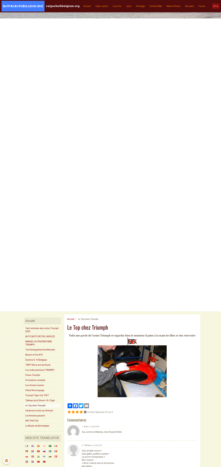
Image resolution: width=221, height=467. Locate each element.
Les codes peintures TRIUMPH (39, 370)
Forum (202, 6)
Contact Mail (156, 6)
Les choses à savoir (34, 385)
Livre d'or (117, 6)
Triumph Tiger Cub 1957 (37, 395)
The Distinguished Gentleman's (40, 349)
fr (214, 6)
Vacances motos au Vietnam (39, 410)
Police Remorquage (34, 390)
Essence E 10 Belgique (36, 360)
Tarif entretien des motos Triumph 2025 (42, 330)
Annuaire (189, 6)
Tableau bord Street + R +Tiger (40, 400)
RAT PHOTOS (32, 420)
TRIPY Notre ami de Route (37, 365)
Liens (128, 6)
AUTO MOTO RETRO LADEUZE (40, 336)
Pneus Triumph (32, 375)
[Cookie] (6, 460)
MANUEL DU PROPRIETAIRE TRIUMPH (38, 343)
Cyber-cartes (101, 6)
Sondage (140, 6)
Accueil (87, 6)
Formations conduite (35, 380)
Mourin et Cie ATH (34, 355)
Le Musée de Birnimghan (37, 426)
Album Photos (173, 6)
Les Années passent (35, 415)
